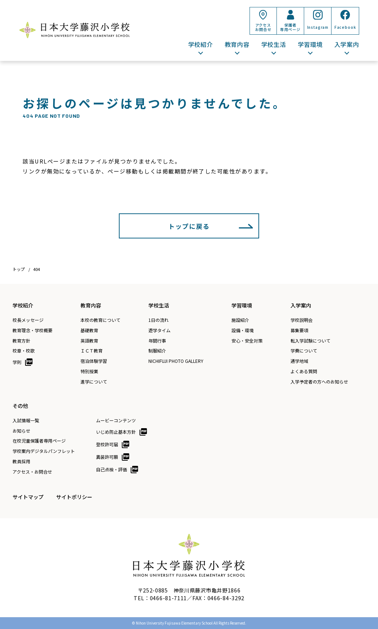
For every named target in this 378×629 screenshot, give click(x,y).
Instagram (318, 27)
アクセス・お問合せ (32, 471)
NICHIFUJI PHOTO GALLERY (175, 361)
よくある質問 (304, 371)
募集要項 (299, 330)
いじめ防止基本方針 (116, 432)
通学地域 (299, 361)
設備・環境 (242, 330)
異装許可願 (107, 457)
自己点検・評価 (111, 469)
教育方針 (21, 340)
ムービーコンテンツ (116, 420)
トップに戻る (189, 226)
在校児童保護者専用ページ (39, 440)
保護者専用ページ (290, 27)
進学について (93, 381)
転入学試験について (310, 340)
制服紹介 (157, 350)
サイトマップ (28, 497)
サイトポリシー (74, 497)
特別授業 (89, 371)
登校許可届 (107, 444)
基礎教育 (89, 330)
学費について (304, 350)
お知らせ (21, 430)
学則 (17, 362)
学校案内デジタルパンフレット (44, 451)
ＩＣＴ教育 (91, 350)
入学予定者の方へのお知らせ (319, 381)
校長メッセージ (28, 320)
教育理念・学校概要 (32, 330)
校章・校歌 (24, 350)
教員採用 (21, 461)
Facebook (345, 27)
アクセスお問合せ (263, 27)
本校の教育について (100, 320)
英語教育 (89, 340)
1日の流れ (158, 320)
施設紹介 (240, 320)
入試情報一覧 (26, 420)
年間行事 (157, 340)
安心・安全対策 (246, 340)
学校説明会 (302, 320)
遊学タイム (159, 330)
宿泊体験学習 (93, 361)
